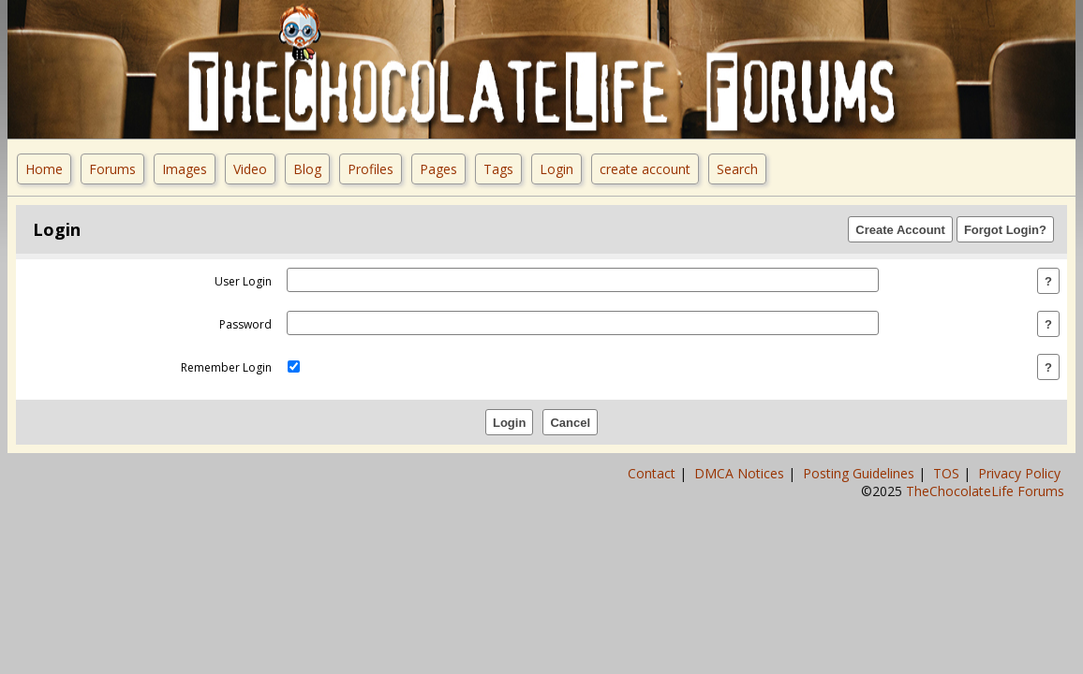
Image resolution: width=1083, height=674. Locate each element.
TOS (948, 473)
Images (184, 169)
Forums (112, 169)
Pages (438, 169)
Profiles (370, 169)
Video (250, 169)
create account (645, 169)
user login (243, 281)
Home (44, 169)
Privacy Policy (1021, 473)
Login (556, 169)
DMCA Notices (741, 473)
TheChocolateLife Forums (985, 491)
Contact (653, 473)
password (245, 324)
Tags (498, 169)
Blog (307, 169)
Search (737, 169)
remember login (226, 367)
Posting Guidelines (860, 473)
